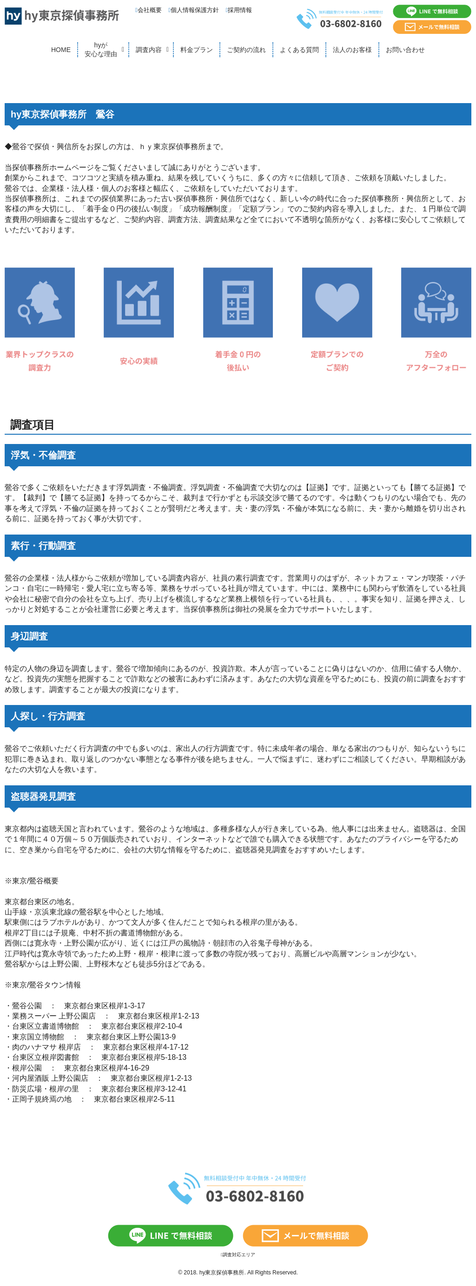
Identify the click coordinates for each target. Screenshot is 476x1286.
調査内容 (149, 49)
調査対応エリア (238, 1254)
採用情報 (239, 10)
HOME (61, 49)
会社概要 (148, 10)
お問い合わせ (405, 49)
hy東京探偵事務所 (222, 1272)
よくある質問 (299, 49)
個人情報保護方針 (193, 10)
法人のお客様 (352, 49)
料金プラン (196, 49)
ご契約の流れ (246, 49)
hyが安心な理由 (101, 49)
